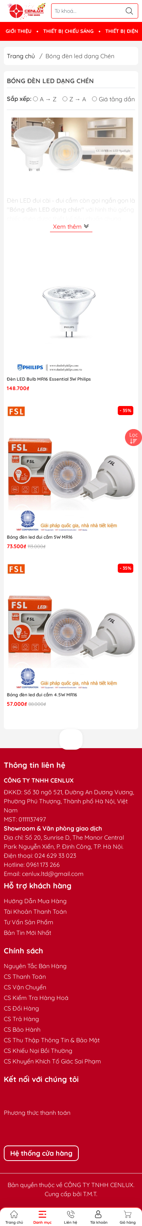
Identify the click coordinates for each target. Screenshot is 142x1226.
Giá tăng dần (113, 98)
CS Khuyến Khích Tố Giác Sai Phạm (52, 1061)
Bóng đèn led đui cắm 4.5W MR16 (42, 694)
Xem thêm (71, 226)
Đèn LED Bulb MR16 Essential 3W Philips (49, 379)
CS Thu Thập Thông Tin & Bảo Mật (52, 1040)
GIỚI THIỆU (18, 31)
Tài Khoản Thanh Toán (35, 911)
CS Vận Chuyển (25, 987)
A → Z (44, 98)
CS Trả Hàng (21, 1019)
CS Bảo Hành (22, 1029)
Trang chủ (21, 56)
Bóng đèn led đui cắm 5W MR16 (40, 537)
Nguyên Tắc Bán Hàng (35, 966)
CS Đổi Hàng (21, 1008)
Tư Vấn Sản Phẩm (28, 922)
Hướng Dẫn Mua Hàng (35, 901)
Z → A (74, 98)
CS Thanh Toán (25, 976)
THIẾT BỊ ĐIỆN (121, 31)
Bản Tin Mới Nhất (27, 932)
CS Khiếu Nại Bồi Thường (38, 1050)
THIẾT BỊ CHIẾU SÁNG (68, 31)
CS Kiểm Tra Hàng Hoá (36, 997)
